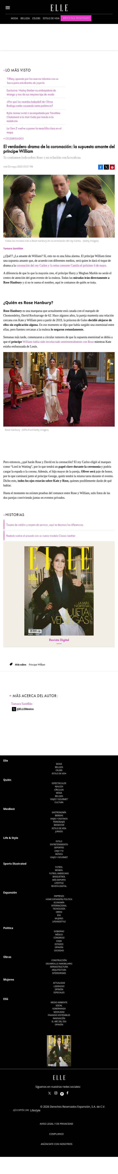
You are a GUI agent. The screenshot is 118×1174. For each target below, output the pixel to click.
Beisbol (59, 870)
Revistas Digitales (76, 18)
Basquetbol (59, 876)
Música (59, 854)
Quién (7, 780)
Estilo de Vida (59, 828)
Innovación (59, 1018)
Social (59, 1005)
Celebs (36, 18)
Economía (59, 902)
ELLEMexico (49, 1093)
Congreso (59, 937)
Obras (59, 912)
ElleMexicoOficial (70, 1092)
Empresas (59, 896)
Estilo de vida (51, 18)
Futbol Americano (59, 873)
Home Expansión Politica (59, 899)
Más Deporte (59, 879)
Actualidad (59, 982)
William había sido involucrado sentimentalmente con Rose (59, 341)
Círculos (59, 789)
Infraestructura (59, 966)
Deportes (59, 847)
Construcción (59, 960)
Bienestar (59, 825)
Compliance (56, 1133)
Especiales (59, 992)
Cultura (59, 802)
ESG (59, 915)
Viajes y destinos (59, 818)
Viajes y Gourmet (59, 799)
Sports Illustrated (14, 863)
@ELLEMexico (25, 709)
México (59, 934)
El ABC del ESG (59, 1021)
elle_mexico (58, 1092)
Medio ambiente (59, 1002)
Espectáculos (59, 783)
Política (8, 928)
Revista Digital (59, 640)
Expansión (10, 892)
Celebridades (14, 138)
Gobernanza (59, 1008)
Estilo (59, 841)
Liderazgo (59, 986)
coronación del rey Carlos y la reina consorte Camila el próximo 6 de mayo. (61, 265)
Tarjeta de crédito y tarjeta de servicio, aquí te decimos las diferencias (44, 524)
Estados (59, 944)
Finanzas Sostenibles (59, 1015)
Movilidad (59, 1012)
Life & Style (10, 838)
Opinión (59, 947)
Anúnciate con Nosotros (56, 1144)
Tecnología (59, 908)
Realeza (59, 786)
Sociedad (59, 950)
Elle (5, 760)
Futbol (59, 867)
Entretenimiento (59, 844)
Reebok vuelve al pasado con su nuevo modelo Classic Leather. (41, 535)
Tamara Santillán (21, 704)
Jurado (59, 831)
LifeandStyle (59, 921)
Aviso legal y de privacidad (56, 1123)
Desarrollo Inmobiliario (59, 963)
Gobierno (59, 931)
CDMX (59, 941)
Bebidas (59, 815)
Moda (14, 18)
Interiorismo (59, 973)
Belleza (25, 18)
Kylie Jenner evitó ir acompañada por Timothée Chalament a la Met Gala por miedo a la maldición (33, 117)
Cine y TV (59, 850)
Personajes (59, 821)
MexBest (9, 809)
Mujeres (59, 918)
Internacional (59, 905)
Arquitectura (59, 970)
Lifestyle (58, 883)
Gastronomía (59, 812)
